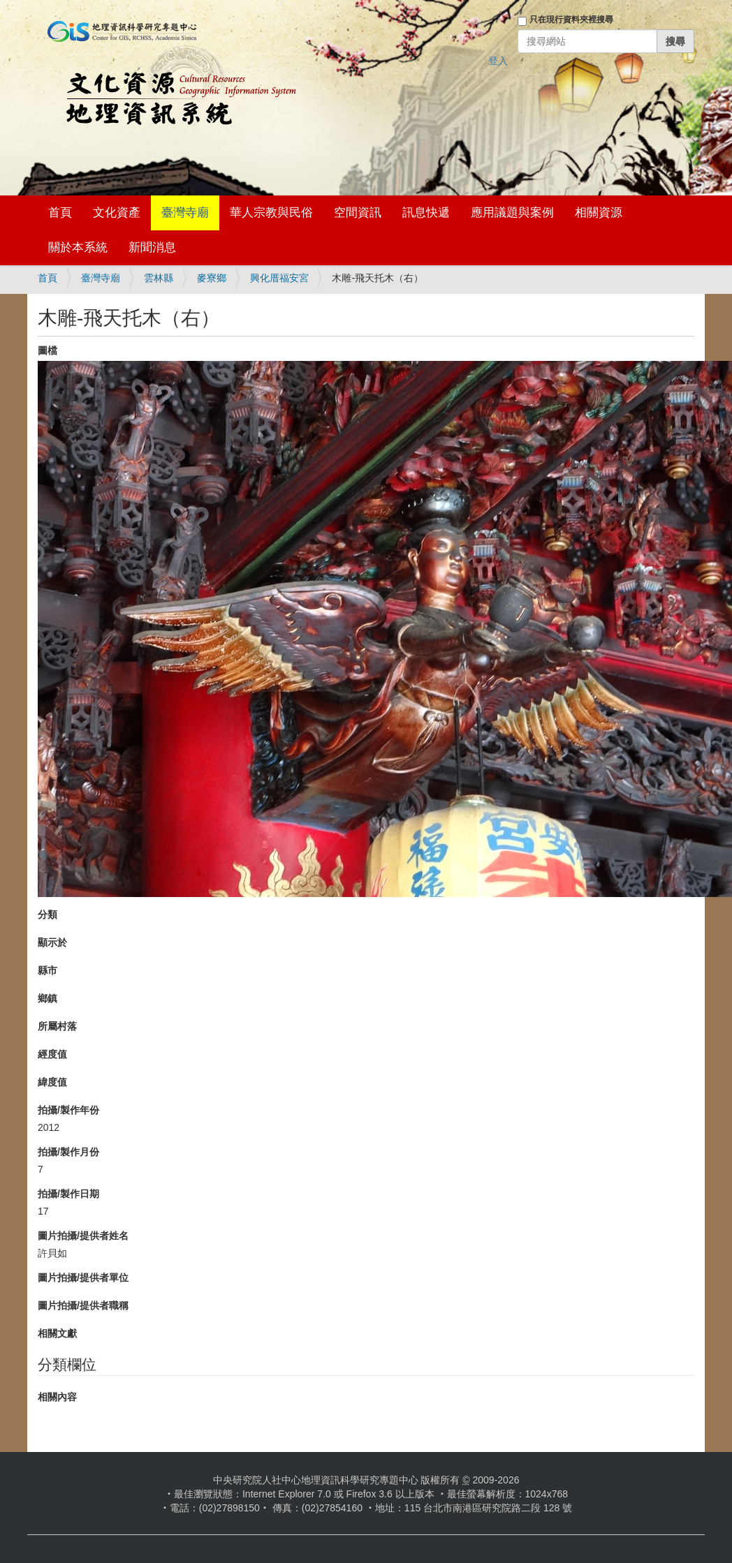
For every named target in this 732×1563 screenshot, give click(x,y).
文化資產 (116, 212)
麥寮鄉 (211, 277)
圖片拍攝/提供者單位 (83, 1277)
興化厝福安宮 (279, 277)
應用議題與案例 (512, 212)
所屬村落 (57, 1026)
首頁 (60, 212)
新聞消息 (152, 247)
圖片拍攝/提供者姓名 (83, 1235)
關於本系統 (78, 247)
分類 (47, 914)
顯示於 (52, 942)
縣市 (47, 970)
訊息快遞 (426, 212)
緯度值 (52, 1082)
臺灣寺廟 (185, 212)
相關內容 (57, 1396)
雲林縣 (158, 277)
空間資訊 (357, 212)
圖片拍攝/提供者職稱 (83, 1305)
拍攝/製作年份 (68, 1110)
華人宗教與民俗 (271, 212)
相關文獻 (57, 1333)
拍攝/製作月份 (68, 1151)
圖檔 (47, 350)
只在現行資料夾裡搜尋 (571, 19)
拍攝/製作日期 (68, 1193)
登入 (498, 60)
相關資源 (598, 212)
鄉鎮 (47, 998)
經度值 (52, 1054)
